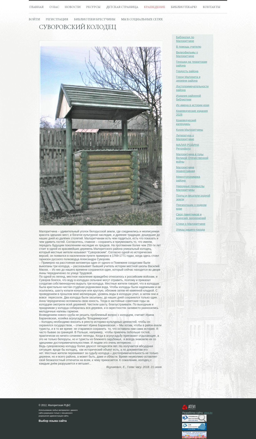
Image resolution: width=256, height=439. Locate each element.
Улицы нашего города (190, 229)
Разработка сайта (192, 412)
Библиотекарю (184, 7)
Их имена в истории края (192, 105)
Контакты (211, 7)
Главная (36, 7)
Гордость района (187, 71)
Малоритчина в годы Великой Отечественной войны (192, 158)
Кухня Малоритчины (189, 129)
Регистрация (57, 19)
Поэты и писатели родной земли (193, 197)
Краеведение (154, 7)
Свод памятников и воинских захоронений (191, 216)
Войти (34, 19)
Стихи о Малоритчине (190, 223)
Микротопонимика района (188, 178)
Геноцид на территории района (191, 63)
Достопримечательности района (192, 88)
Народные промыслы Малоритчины (190, 188)
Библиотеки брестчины (94, 19)
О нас (54, 7)
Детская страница (122, 7)
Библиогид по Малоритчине (185, 39)
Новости (73, 7)
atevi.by (208, 412)
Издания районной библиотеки (188, 97)
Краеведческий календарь (186, 122)
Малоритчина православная (185, 169)
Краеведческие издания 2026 (192, 112)
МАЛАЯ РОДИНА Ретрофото (187, 146)
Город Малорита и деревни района (188, 78)
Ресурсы (93, 7)
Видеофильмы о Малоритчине (187, 54)
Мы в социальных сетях (142, 19)
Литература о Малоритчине (185, 137)
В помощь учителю (188, 46)
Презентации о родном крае (191, 206)
